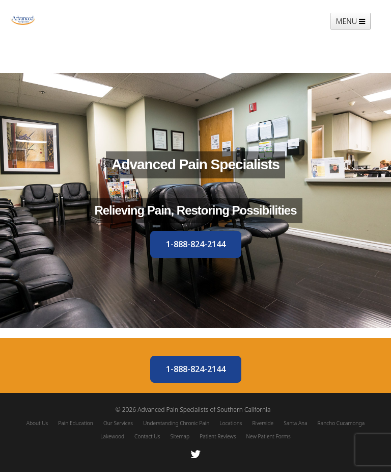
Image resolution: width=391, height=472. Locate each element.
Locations (230, 423)
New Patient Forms (268, 436)
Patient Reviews (218, 436)
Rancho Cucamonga (341, 423)
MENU (350, 21)
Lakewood (112, 436)
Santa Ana (295, 423)
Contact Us (147, 436)
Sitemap (179, 436)
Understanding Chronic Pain (176, 423)
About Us (37, 423)
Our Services (118, 423)
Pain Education (75, 423)
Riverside (262, 423)
